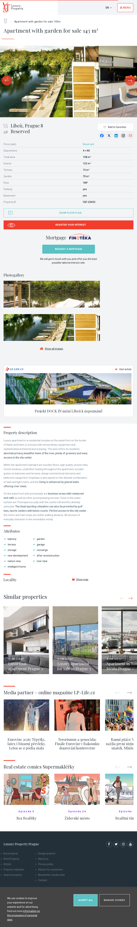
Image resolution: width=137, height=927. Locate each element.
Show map (80, 579)
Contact (42, 880)
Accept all (85, 900)
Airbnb (7, 864)
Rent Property (11, 858)
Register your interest (70, 225)
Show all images (51, 348)
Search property (13, 874)
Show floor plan (70, 213)
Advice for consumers (50, 869)
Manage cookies (114, 900)
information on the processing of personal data (23, 915)
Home (7, 19)
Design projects (46, 853)
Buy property (11, 853)
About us (43, 858)
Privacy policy (45, 864)
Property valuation (14, 869)
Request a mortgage (68, 249)
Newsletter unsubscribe (51, 874)
